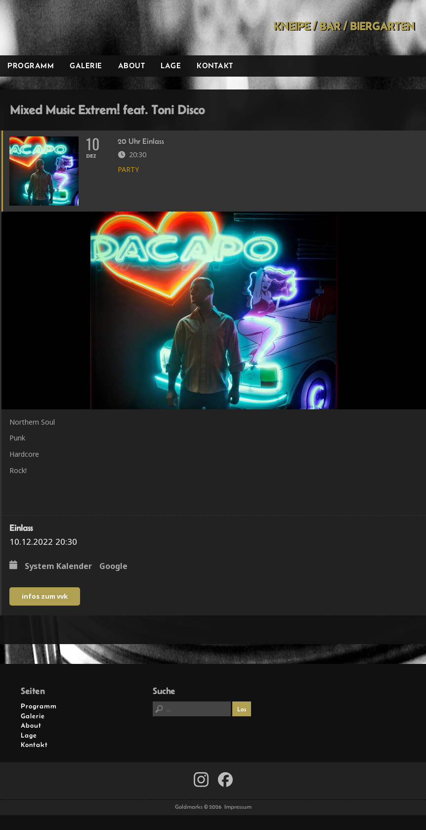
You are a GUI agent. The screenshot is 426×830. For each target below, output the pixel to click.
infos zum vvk (45, 596)
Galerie (86, 65)
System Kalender (58, 566)
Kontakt (215, 65)
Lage (171, 65)
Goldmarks (70, 27)
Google (113, 566)
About (131, 65)
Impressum (238, 807)
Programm (30, 65)
